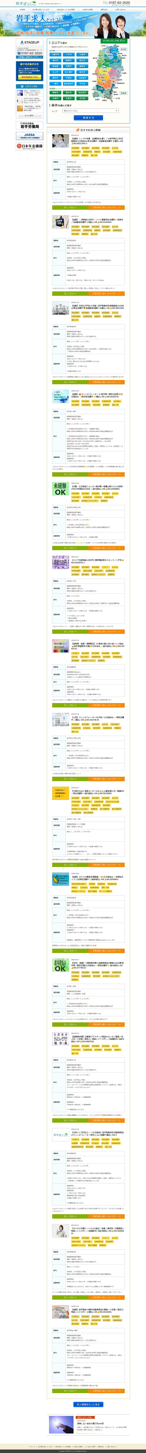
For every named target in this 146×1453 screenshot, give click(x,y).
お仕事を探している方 (41, 9)
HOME (22, 9)
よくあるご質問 (90, 1447)
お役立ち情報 (88, 9)
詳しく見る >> (70, 207)
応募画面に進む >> (107, 207)
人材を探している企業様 (65, 9)
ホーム (33, 1447)
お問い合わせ (120, 9)
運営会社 (104, 9)
